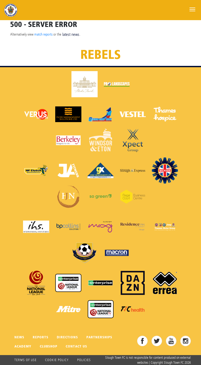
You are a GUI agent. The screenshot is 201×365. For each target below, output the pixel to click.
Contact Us (76, 346)
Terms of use (25, 360)
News (19, 337)
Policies (84, 360)
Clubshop (48, 346)
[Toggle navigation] (192, 8)
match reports (43, 34)
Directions (67, 337)
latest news (70, 34)
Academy (22, 346)
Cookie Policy (57, 360)
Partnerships (99, 337)
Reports (40, 337)
